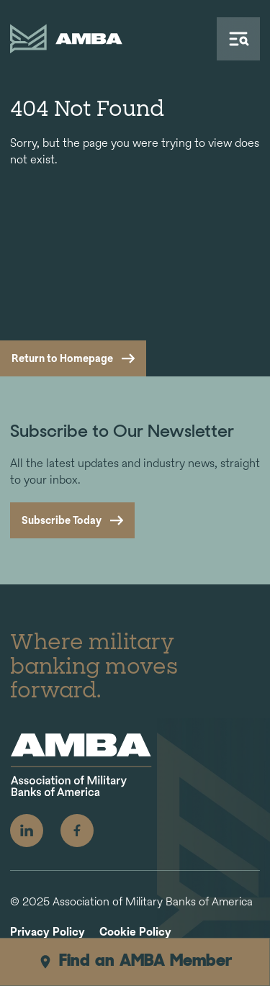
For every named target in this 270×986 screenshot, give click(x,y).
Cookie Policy (135, 932)
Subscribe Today (62, 520)
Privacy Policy (47, 932)
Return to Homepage (62, 358)
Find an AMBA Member (135, 961)
